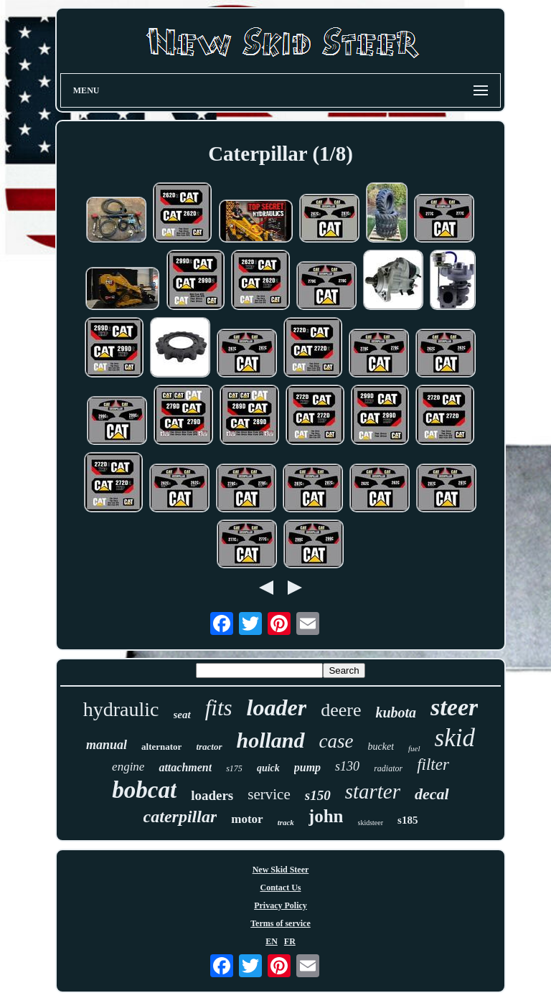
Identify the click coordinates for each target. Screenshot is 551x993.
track (286, 822)
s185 (407, 820)
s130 (347, 766)
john (326, 816)
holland (271, 740)
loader (277, 707)
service (269, 794)
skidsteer (371, 823)
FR (290, 941)
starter (372, 791)
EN (271, 941)
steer (454, 707)
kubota (395, 712)
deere (341, 710)
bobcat (144, 790)
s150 (318, 795)
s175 (234, 768)
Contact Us (280, 888)
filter (433, 764)
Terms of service (280, 923)
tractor (209, 746)
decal (432, 794)
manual (106, 745)
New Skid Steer (281, 870)
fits (218, 707)
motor (247, 819)
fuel (414, 748)
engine (128, 766)
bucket (381, 746)
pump (307, 767)
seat (182, 714)
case (336, 741)
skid (455, 738)
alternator (161, 746)
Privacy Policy (280, 905)
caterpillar (180, 816)
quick (268, 768)
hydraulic (121, 709)
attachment (185, 767)
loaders (212, 795)
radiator (388, 768)
